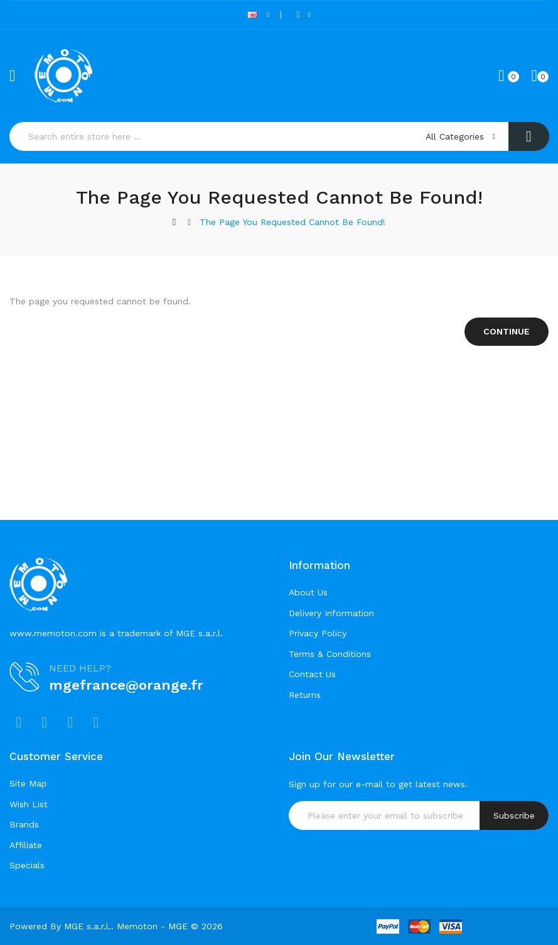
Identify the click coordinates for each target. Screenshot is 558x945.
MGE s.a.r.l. (87, 926)
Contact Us (312, 674)
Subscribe (514, 815)
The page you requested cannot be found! (292, 222)
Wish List (28, 804)
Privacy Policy (317, 633)
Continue (506, 331)
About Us (308, 592)
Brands (24, 824)
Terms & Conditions (330, 654)
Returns (305, 695)
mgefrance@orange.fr (126, 685)
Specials (27, 865)
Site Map (28, 783)
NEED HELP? (80, 668)
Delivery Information (331, 613)
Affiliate (25, 845)
